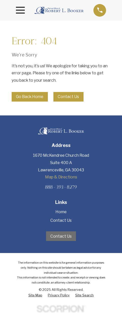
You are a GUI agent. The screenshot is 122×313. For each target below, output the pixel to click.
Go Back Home (29, 96)
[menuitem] (35, 295)
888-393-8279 (61, 187)
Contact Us (68, 96)
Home (61, 211)
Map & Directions (61, 177)
